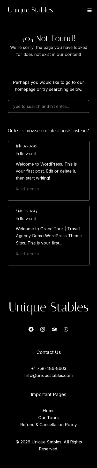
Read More (27, 189)
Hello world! (27, 153)
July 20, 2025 (26, 146)
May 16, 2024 (26, 211)
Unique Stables (30, 10)
